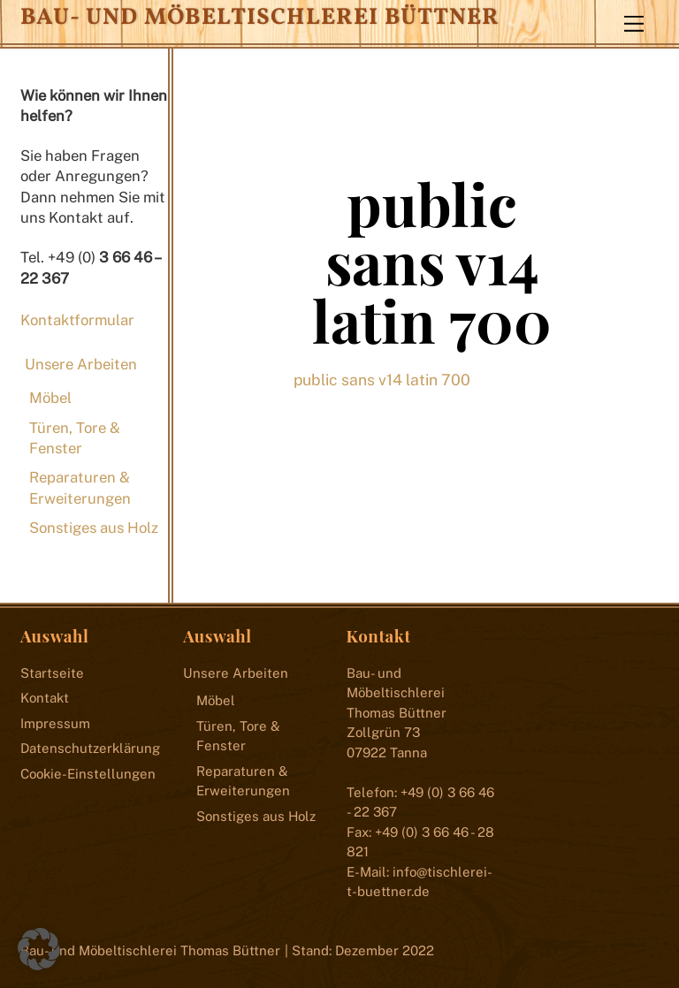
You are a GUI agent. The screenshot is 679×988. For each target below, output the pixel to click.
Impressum (55, 723)
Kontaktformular (77, 320)
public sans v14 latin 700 (432, 261)
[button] (39, 949)
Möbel (50, 398)
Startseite (52, 672)
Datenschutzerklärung (90, 748)
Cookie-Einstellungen (88, 773)
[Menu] (634, 24)
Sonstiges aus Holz (93, 527)
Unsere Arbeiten (81, 364)
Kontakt (44, 697)
